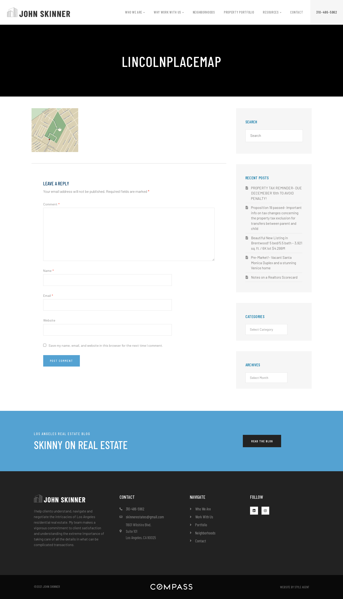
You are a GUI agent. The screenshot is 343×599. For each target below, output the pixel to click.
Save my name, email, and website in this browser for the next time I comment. (106, 345)
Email (48, 296)
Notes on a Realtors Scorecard (274, 277)
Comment (51, 204)
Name (48, 271)
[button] (326, 12)
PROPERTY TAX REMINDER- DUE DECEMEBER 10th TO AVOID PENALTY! (276, 193)
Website (49, 320)
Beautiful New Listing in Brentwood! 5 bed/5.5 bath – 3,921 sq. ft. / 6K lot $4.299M (276, 243)
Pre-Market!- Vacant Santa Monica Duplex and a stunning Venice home (273, 262)
